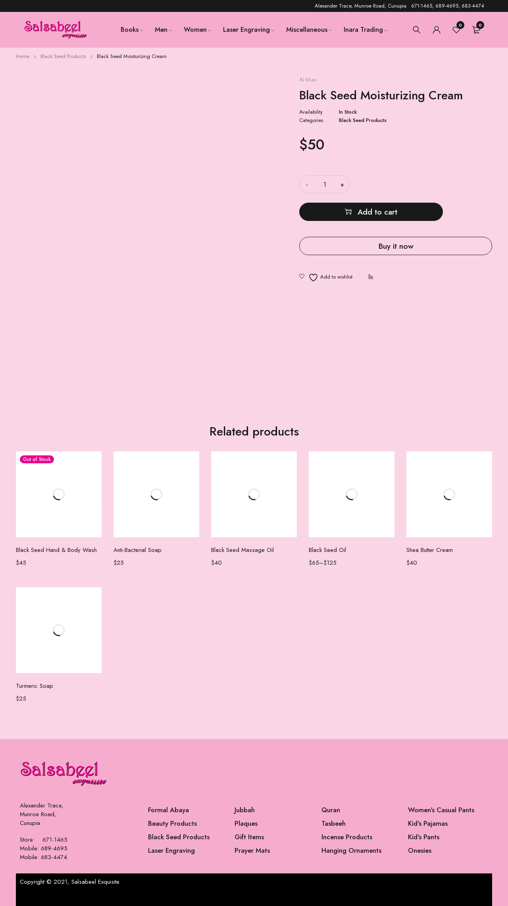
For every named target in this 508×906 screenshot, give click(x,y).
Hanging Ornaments (351, 850)
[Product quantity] (324, 184)
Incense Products (346, 837)
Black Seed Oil (327, 550)
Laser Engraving (171, 850)
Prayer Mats (252, 850)
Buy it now (395, 218)
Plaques (246, 823)
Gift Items (249, 837)
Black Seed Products (63, 56)
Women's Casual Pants (441, 810)
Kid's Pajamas (428, 823)
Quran (330, 810)
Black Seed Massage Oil (242, 550)
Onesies (419, 850)
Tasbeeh (333, 823)
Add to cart (432, 184)
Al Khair (308, 79)
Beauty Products (172, 823)
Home (22, 56)
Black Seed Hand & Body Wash (56, 550)
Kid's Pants (423, 837)
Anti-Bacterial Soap (138, 550)
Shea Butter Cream (429, 550)
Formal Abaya (168, 810)
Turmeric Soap (34, 685)
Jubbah (245, 810)
